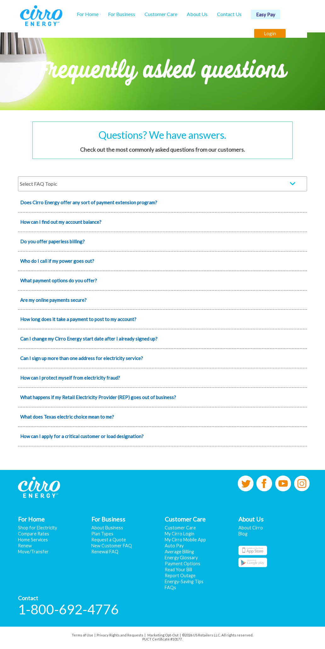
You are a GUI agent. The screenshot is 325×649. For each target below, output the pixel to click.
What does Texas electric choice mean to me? (67, 417)
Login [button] (270, 33)
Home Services (33, 539)
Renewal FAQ (104, 551)
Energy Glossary (181, 557)
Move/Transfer (33, 551)
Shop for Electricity (37, 527)
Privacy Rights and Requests (120, 635)
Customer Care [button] (161, 14)
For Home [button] (88, 14)
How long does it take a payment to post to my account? (78, 319)
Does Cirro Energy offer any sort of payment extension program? (88, 202)
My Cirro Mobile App (185, 539)
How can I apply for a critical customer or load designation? (82, 436)
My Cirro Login (179, 533)
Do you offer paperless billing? (52, 241)
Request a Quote (108, 539)
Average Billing (179, 551)
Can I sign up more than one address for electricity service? (81, 358)
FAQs (170, 587)
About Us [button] (197, 14)
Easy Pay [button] (265, 14)
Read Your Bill (178, 569)
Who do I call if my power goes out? (57, 261)
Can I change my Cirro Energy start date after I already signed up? (88, 338)
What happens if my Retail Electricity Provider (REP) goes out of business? (98, 397)
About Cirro (250, 527)
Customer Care (180, 527)
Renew (25, 545)
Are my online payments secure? (53, 300)
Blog (243, 533)
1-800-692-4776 (68, 609)
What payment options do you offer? (58, 280)
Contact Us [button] (229, 14)
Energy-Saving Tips (184, 581)
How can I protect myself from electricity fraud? (70, 378)
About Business (107, 527)
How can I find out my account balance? (60, 222)
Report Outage (180, 575)
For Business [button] (121, 14)
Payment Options (182, 563)
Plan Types (102, 533)
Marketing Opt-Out (163, 635)
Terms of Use (82, 635)
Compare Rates (33, 533)
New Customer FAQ (111, 545)
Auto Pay (174, 545)
